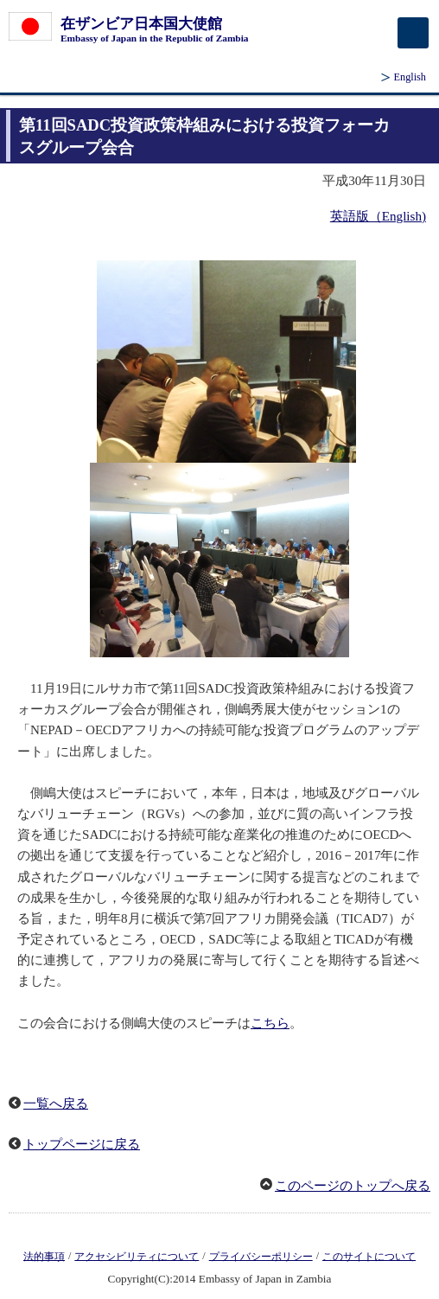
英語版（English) (378, 216)
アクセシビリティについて (136, 1256)
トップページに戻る (81, 1144)
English (410, 77)
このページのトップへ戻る (352, 1186)
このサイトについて (369, 1256)
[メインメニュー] (413, 32)
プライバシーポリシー (261, 1256)
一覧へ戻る (55, 1103)
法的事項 (44, 1256)
